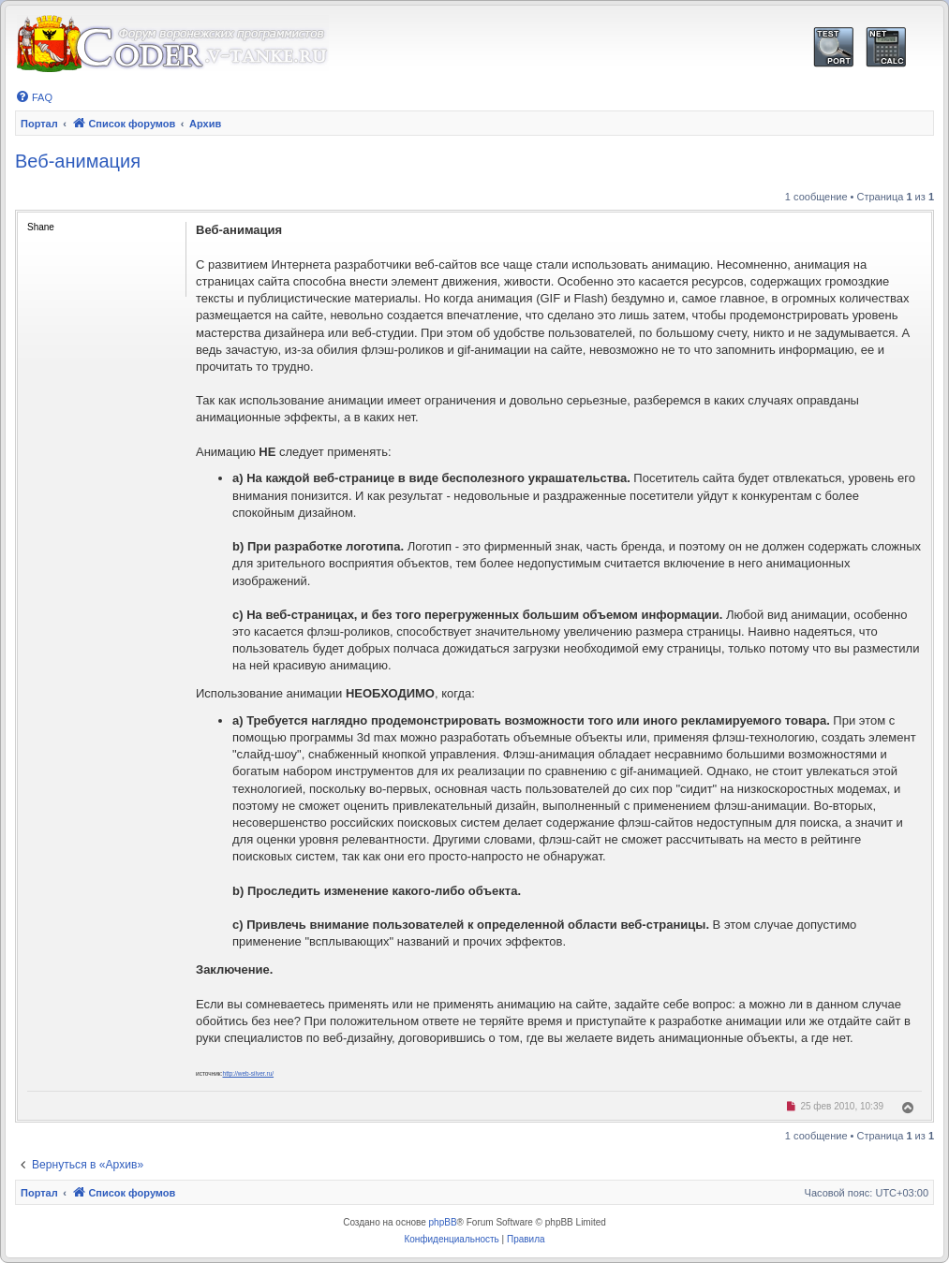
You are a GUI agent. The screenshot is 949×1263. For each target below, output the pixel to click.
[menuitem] (33, 97)
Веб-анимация (78, 161)
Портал (39, 123)
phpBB (443, 1222)
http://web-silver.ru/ (248, 1073)
